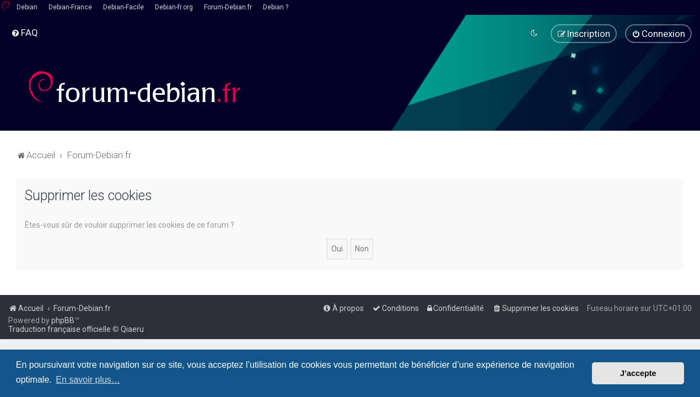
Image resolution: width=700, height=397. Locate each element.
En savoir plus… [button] (88, 379)
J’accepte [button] (638, 373)
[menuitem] (24, 32)
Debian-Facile (123, 7)
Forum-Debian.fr (228, 7)
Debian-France (70, 7)
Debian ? (275, 7)
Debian (27, 7)
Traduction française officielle (59, 329)
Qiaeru (132, 329)
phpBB (62, 320)
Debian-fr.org (174, 7)
